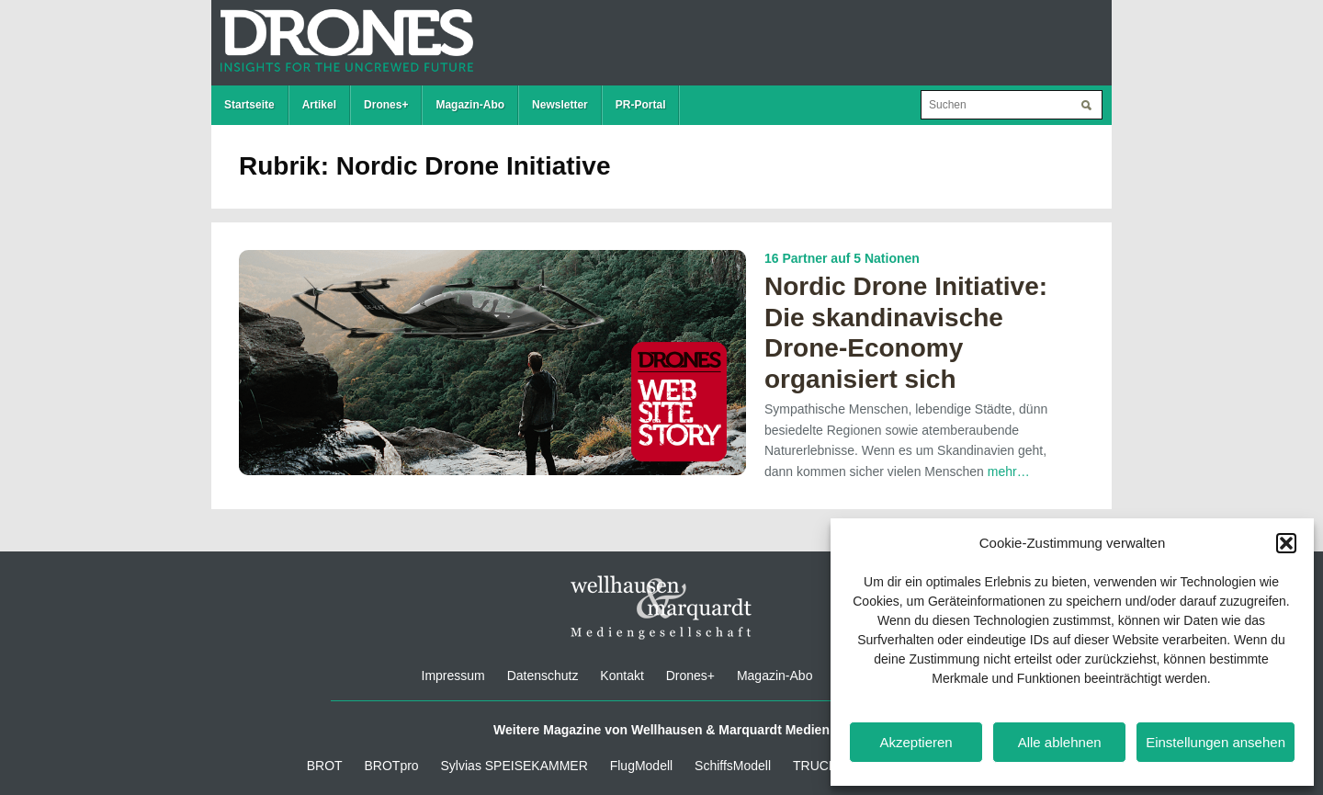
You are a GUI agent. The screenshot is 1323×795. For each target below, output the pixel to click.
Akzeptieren (915, 742)
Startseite (249, 104)
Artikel (319, 104)
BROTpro (392, 765)
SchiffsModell (733, 765)
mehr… (1009, 471)
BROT (325, 765)
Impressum (453, 675)
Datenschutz (543, 675)
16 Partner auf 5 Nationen (842, 258)
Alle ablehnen (1060, 742)
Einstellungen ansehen (1215, 742)
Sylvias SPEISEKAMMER (514, 765)
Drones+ (386, 104)
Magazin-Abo (469, 104)
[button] (1286, 543)
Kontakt (621, 675)
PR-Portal (641, 104)
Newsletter (560, 104)
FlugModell (641, 765)
